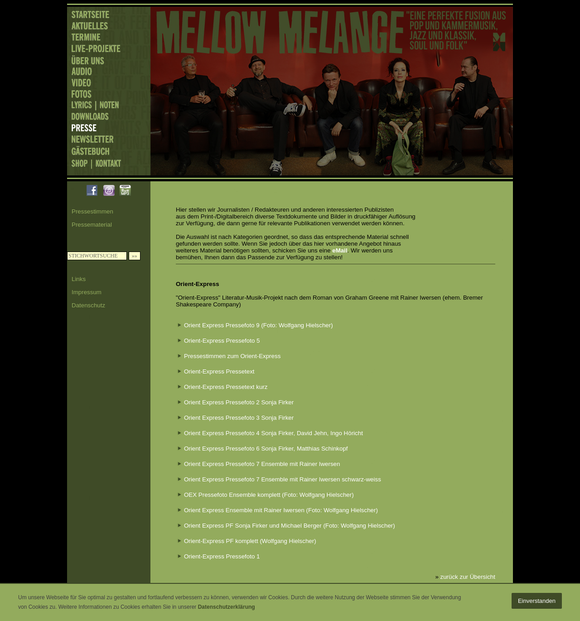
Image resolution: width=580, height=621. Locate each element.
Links (79, 279)
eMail (339, 250)
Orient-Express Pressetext (219, 371)
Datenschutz (88, 305)
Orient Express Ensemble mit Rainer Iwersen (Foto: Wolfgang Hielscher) (281, 510)
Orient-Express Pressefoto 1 (222, 556)
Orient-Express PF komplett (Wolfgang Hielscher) (250, 541)
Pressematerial (92, 224)
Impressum (87, 292)
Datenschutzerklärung (226, 607)
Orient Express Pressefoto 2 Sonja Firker (239, 402)
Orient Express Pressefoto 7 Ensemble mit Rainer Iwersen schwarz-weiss (282, 479)
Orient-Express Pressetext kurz (225, 386)
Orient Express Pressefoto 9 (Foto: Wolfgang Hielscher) (258, 325)
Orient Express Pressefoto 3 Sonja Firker (239, 417)
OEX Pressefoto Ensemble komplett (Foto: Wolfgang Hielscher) (269, 494)
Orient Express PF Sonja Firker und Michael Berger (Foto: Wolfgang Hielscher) (289, 525)
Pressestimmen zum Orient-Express (232, 356)
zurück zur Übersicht (467, 576)
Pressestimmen (92, 211)
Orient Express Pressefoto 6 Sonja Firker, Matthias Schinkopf (266, 448)
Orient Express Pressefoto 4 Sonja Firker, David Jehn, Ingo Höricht (273, 433)
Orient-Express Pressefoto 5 (222, 340)
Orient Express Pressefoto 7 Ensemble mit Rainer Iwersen (262, 464)
